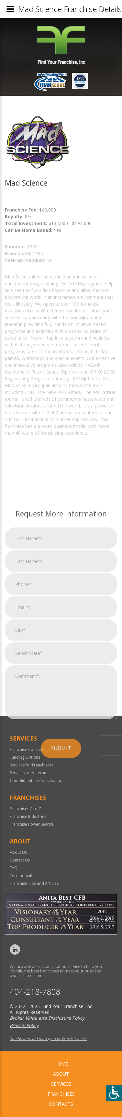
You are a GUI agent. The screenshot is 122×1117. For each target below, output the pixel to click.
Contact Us (20, 860)
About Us (18, 852)
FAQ (13, 868)
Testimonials (21, 875)
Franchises (61, 1094)
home (61, 1064)
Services (61, 1084)
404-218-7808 (35, 992)
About (61, 1074)
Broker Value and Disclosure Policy (47, 1018)
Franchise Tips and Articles (34, 883)
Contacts (61, 1104)
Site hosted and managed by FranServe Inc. (48, 1038)
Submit (61, 825)
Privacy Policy (24, 1025)
